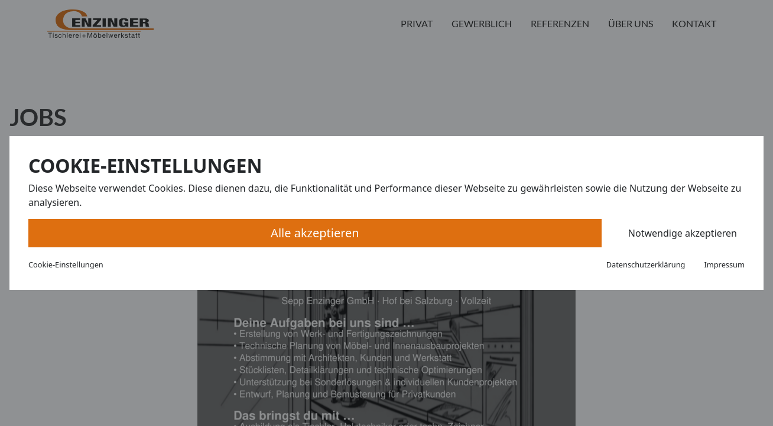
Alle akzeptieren (315, 233)
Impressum (724, 264)
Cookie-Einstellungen (65, 264)
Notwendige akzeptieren (682, 233)
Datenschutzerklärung (646, 264)
